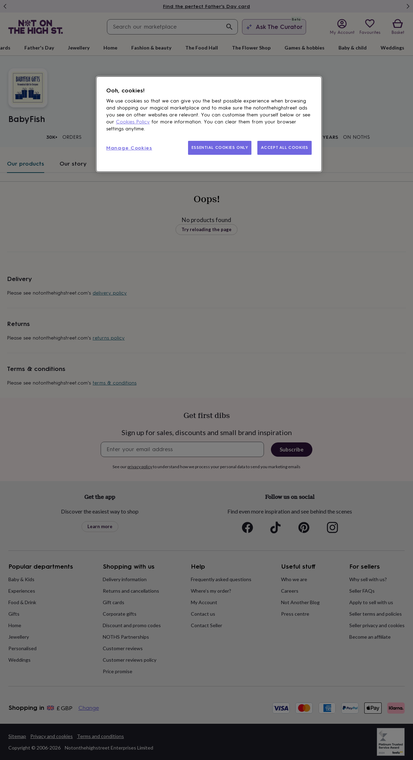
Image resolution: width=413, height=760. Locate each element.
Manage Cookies (129, 148)
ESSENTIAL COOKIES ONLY (220, 147)
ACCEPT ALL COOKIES (284, 147)
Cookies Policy (133, 121)
